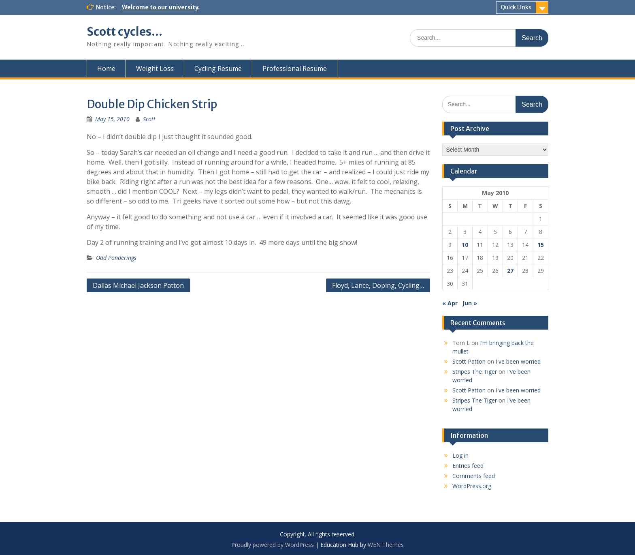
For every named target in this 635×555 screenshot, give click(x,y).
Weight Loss (155, 68)
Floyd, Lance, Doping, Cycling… (378, 285)
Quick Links (516, 7)
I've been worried (518, 361)
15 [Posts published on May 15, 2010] (540, 245)
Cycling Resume (218, 68)
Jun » (469, 303)
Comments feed (473, 476)
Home (106, 68)
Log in (460, 455)
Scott (149, 119)
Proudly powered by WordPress (272, 545)
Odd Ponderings (116, 257)
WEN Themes (386, 545)
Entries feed (468, 465)
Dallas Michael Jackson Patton (138, 285)
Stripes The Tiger (474, 371)
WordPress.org (471, 486)
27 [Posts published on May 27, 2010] (510, 270)
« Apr (450, 303)
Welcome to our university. (161, 7)
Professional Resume (294, 68)
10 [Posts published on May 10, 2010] (465, 245)
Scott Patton (469, 361)
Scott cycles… (124, 31)
